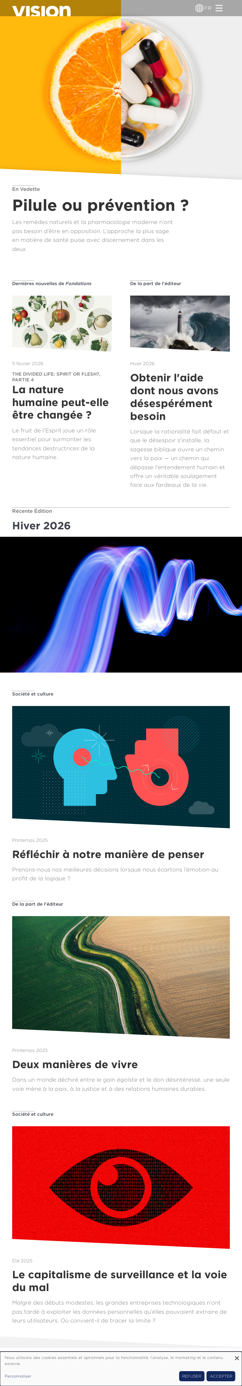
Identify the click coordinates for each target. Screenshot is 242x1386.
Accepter (221, 1376)
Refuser (191, 1376)
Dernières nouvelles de (52, 283)
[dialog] (121, 1369)
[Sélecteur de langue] (199, 8)
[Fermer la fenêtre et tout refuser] (237, 1356)
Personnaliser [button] (18, 1376)
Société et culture (32, 694)
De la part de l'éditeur (155, 283)
